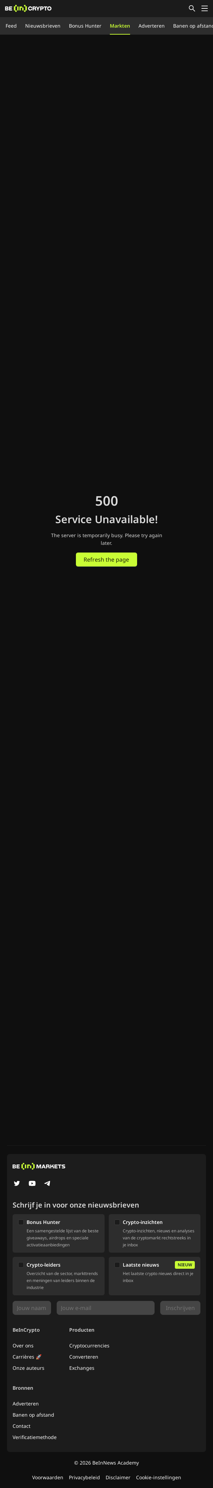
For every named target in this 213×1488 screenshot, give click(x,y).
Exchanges (81, 1368)
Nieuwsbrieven (43, 25)
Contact (21, 1426)
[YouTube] (32, 1184)
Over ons (23, 1345)
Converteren (83, 1356)
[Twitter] (17, 1184)
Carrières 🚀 (27, 1356)
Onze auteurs (28, 1368)
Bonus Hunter (85, 25)
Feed (11, 25)
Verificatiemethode (35, 1437)
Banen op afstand (33, 1414)
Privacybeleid (84, 1477)
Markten (120, 25)
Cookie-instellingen (158, 1477)
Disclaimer (118, 1477)
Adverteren (152, 25)
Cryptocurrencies (89, 1345)
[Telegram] (47, 1184)
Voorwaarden (47, 1477)
